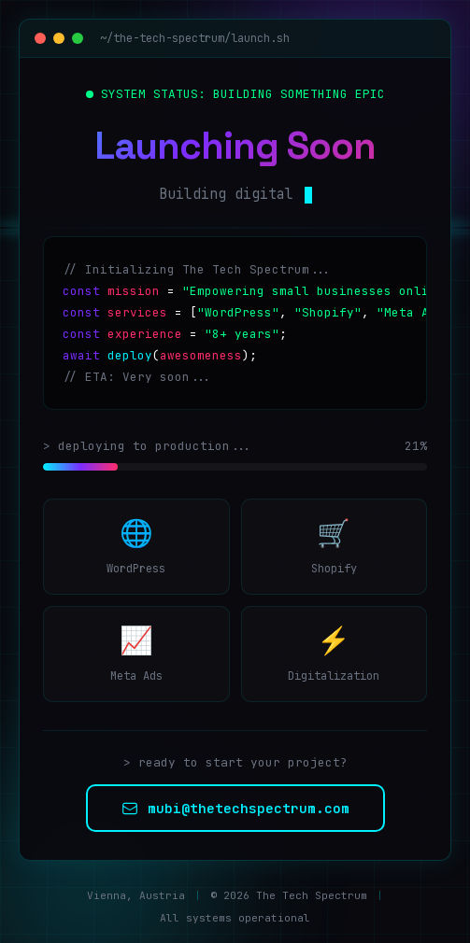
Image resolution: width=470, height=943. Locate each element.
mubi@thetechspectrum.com (235, 808)
